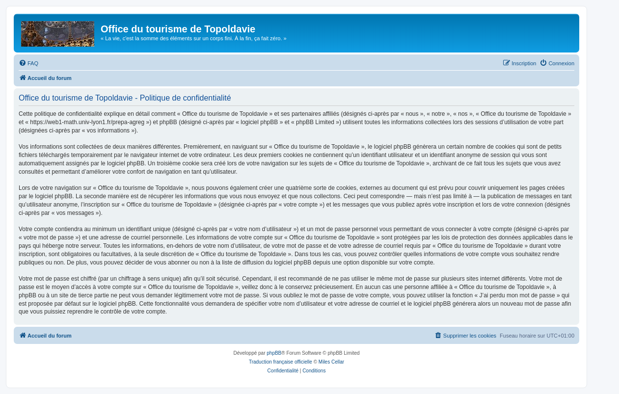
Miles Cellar (331, 362)
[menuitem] (28, 63)
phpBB (274, 353)
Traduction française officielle (280, 362)
